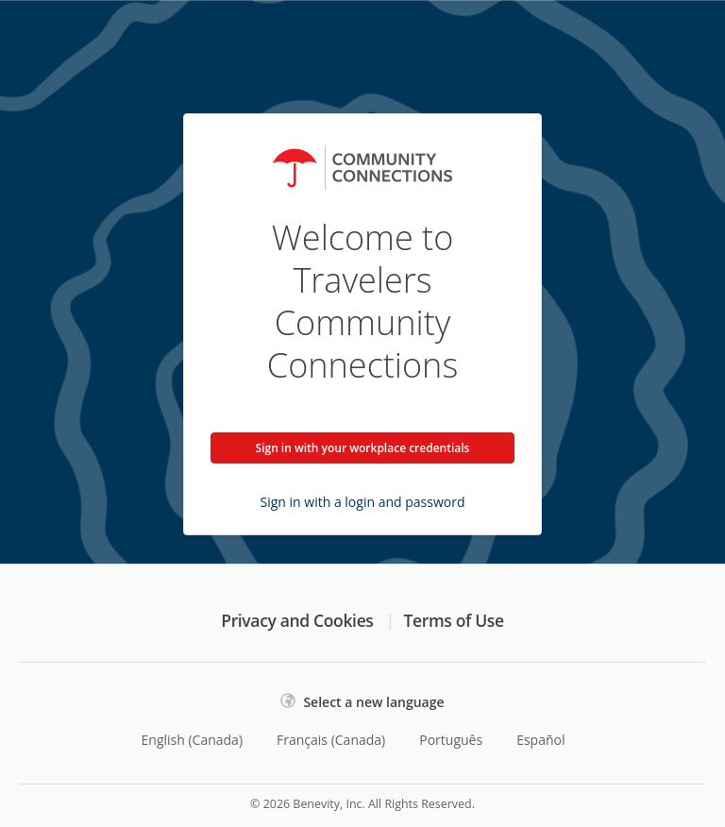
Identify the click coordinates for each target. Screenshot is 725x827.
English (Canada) (193, 740)
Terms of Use (454, 620)
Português (450, 740)
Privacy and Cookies (297, 620)
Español (540, 740)
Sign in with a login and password (363, 502)
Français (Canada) (331, 740)
